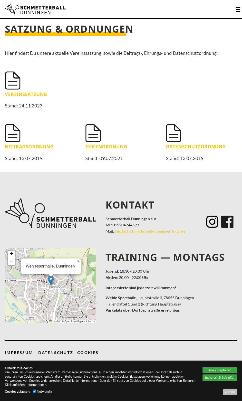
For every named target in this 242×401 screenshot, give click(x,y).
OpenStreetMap (73, 321)
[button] (51, 281)
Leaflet (54, 321)
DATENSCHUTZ (55, 352)
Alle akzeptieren (220, 370)
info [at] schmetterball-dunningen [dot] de (150, 231)
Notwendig (42, 391)
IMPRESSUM (19, 352)
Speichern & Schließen (219, 377)
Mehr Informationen (32, 385)
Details (230, 392)
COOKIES (88, 352)
